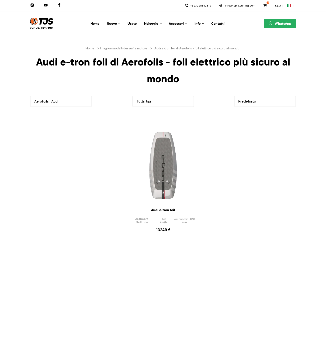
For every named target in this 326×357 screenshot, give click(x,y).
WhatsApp (280, 24)
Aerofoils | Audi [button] (46, 101)
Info (197, 24)
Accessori (176, 24)
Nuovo (112, 24)
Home (94, 24)
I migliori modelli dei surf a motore (123, 48)
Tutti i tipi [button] (143, 101)
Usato (132, 24)
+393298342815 (197, 5)
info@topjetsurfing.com (237, 5)
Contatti (218, 24)
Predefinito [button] (247, 101)
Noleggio (151, 24)
